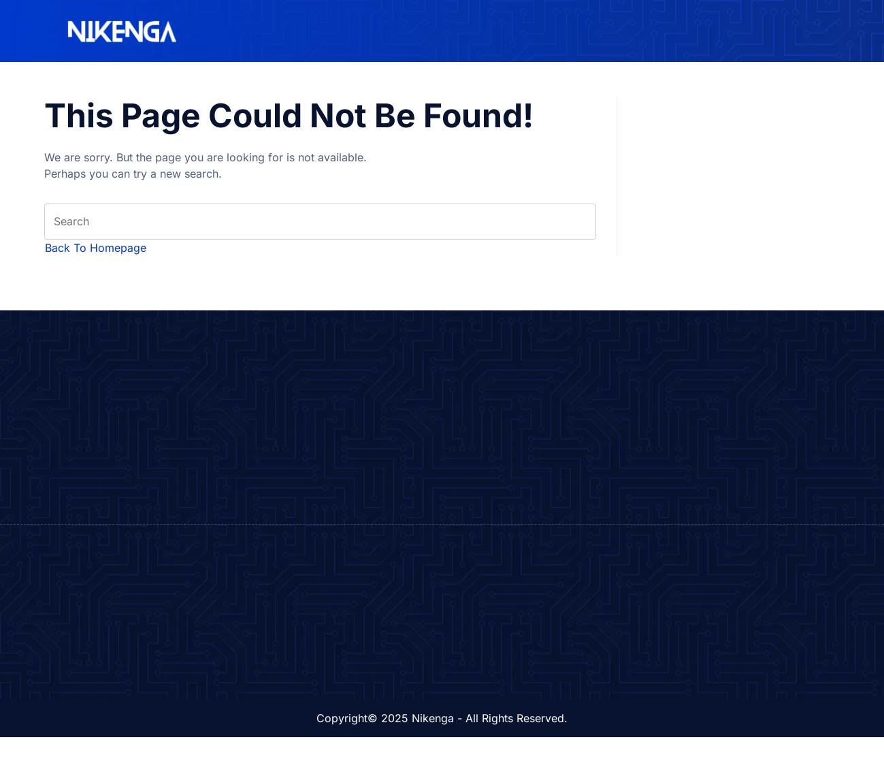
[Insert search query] (320, 223)
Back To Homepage (95, 251)
